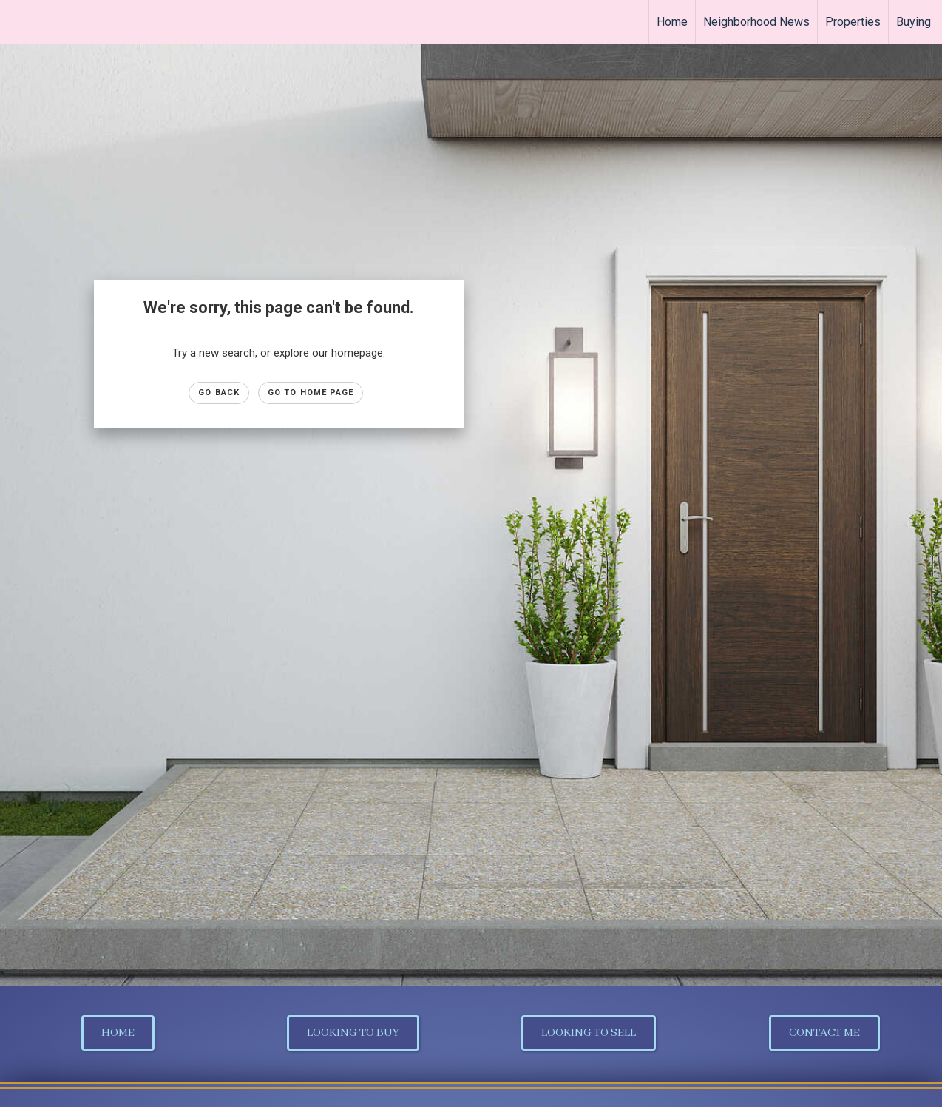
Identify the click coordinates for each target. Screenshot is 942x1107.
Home (672, 22)
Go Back (219, 392)
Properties (853, 22)
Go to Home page (311, 392)
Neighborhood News (756, 22)
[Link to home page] (19, 22)
